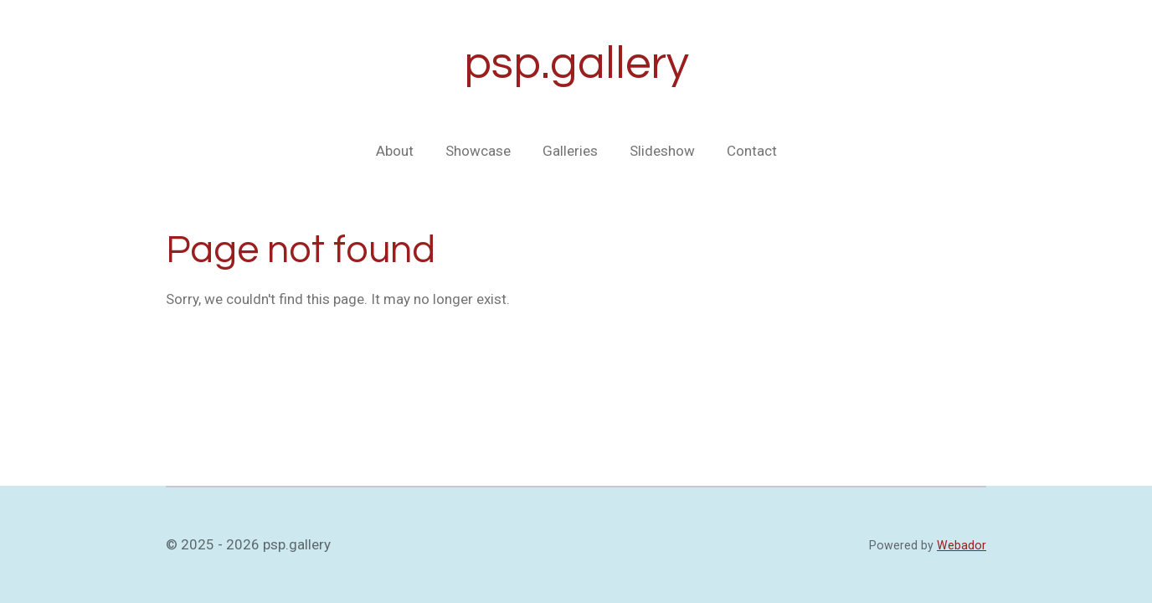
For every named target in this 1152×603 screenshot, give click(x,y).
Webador (961, 545)
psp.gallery (576, 64)
